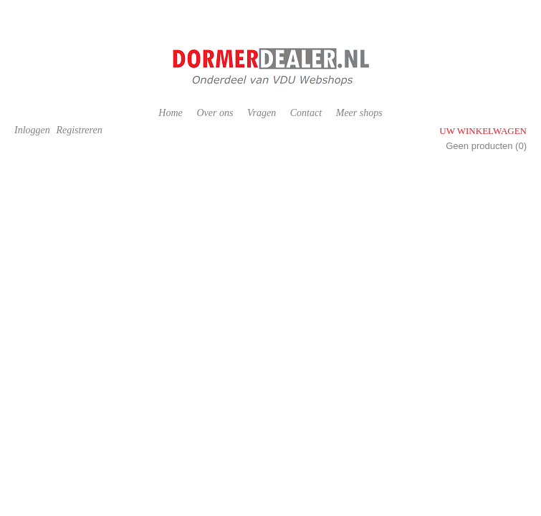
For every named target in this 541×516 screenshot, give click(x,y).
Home (170, 113)
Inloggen (32, 130)
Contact (306, 113)
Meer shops (359, 113)
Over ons (214, 113)
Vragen (261, 113)
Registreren (79, 130)
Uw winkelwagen (483, 130)
